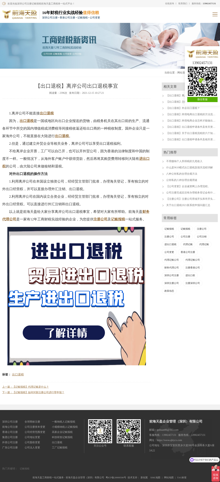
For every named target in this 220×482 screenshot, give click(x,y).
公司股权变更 (32, 442)
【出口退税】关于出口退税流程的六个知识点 (192, 133)
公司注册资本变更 (35, 427)
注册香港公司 (192, 267)
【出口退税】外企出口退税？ (183, 108)
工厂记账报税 (59, 447)
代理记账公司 (171, 259)
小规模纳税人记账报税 (65, 427)
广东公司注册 (10, 447)
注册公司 (100, 219)
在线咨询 (169, 3)
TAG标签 (182, 477)
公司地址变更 (32, 437)
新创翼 (144, 477)
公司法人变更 (32, 447)
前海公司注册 (10, 427)
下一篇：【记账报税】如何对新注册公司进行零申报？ (33, 392)
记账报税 (118, 219)
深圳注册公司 (171, 283)
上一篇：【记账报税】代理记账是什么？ (25, 386)
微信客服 (202, 99)
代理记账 (188, 244)
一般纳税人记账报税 (63, 421)
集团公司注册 (10, 437)
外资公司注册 (10, 442)
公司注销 (202, 236)
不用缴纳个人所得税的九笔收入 (184, 161)
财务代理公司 (171, 267)
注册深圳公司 (192, 283)
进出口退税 (170, 244)
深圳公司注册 (171, 275)
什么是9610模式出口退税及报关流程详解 (189, 167)
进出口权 (190, 275)
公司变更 (169, 252)
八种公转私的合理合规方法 (181, 173)
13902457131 (202, 63)
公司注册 (185, 236)
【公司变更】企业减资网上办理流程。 (188, 186)
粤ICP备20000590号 (116, 477)
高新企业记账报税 (62, 432)
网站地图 (169, 477)
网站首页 (182, 72)
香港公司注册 (188, 252)
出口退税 (47, 113)
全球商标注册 (32, 421)
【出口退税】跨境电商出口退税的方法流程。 (192, 114)
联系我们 (182, 3)
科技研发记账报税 (62, 437)
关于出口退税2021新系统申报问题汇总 (188, 205)
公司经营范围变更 (35, 432)
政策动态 (169, 290)
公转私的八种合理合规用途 (181, 180)
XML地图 (155, 477)
